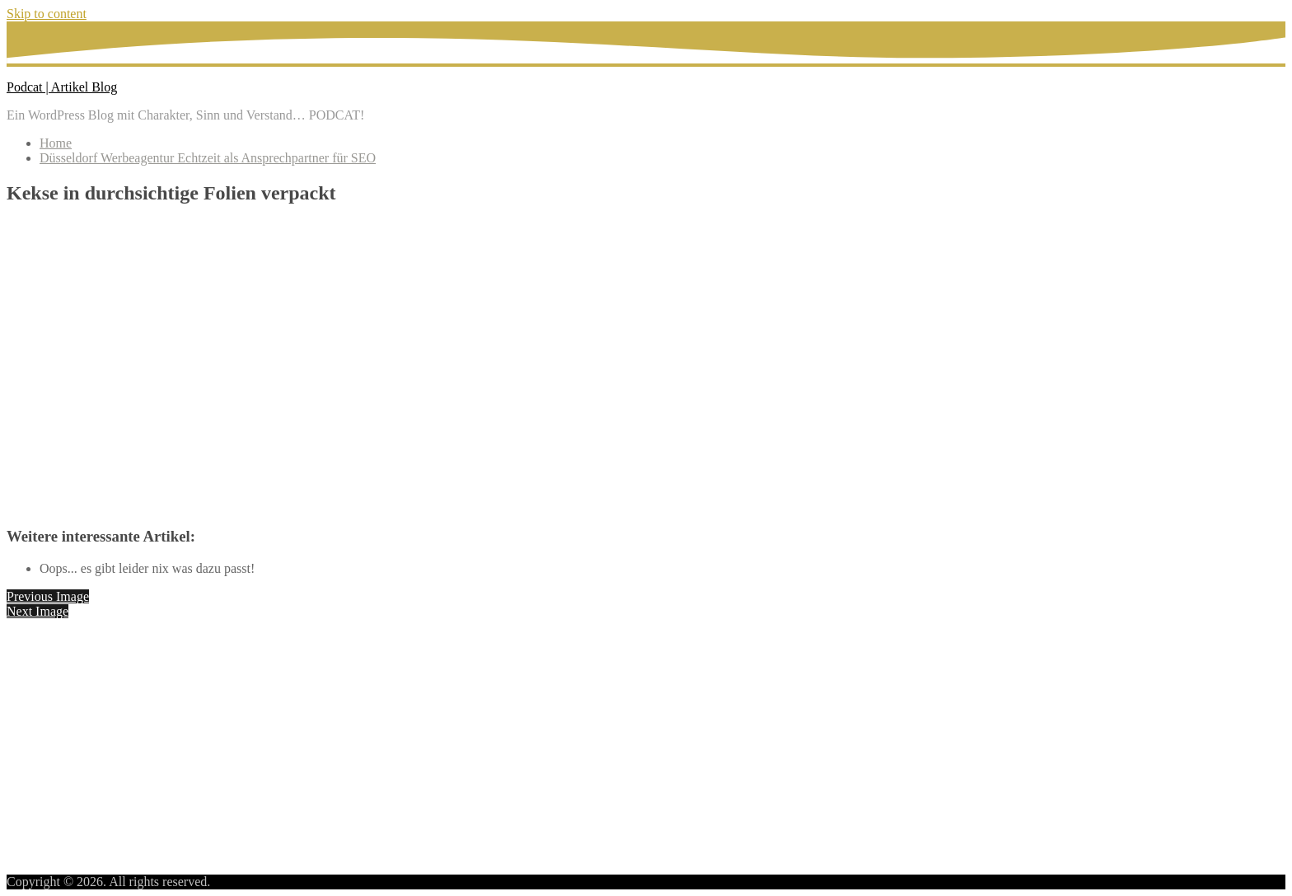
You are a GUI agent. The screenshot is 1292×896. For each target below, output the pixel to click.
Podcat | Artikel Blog (62, 87)
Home (56, 143)
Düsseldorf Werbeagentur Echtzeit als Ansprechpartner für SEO (208, 158)
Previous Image (48, 596)
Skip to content (47, 14)
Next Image (37, 611)
